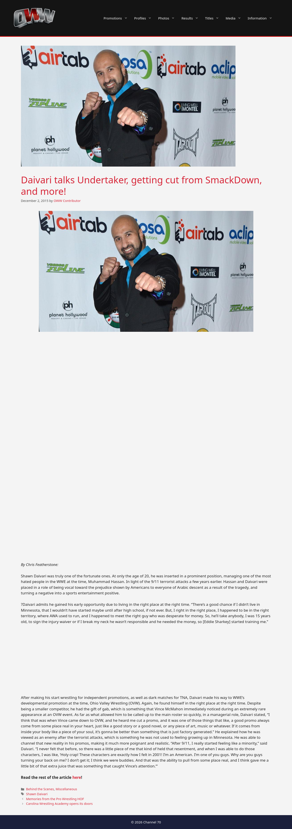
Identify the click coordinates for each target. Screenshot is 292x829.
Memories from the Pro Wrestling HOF (55, 799)
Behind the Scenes (40, 789)
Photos (168, 18)
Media (235, 18)
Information (262, 18)
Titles (213, 18)
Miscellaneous (66, 789)
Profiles (144, 18)
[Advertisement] (146, 528)
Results (191, 18)
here (76, 777)
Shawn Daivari (37, 794)
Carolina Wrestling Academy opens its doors (59, 803)
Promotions (117, 18)
